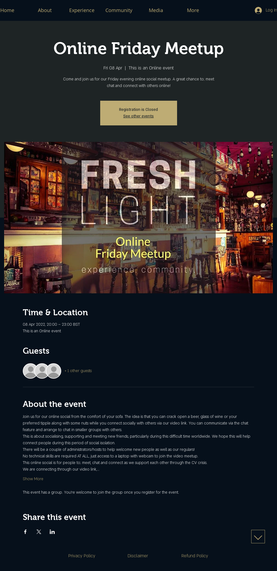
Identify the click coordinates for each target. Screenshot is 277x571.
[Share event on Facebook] (25, 532)
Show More (33, 479)
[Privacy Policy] (81, 555)
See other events (138, 116)
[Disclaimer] (137, 555)
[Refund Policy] (194, 555)
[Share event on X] (38, 532)
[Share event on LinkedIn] (52, 532)
